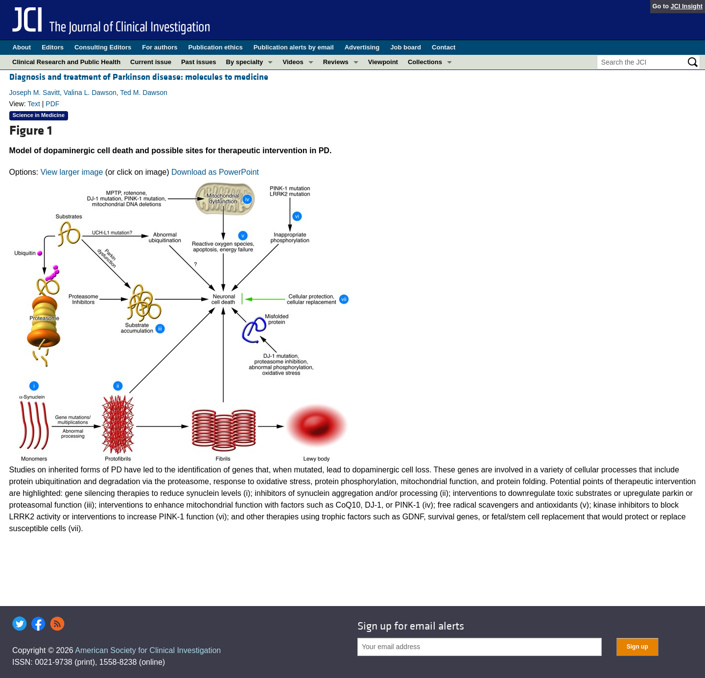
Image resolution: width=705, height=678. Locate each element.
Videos (292, 62)
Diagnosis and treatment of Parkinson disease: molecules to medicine (138, 77)
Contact (443, 47)
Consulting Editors (102, 47)
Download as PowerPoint (215, 172)
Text (33, 104)
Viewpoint (383, 62)
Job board (405, 47)
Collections (425, 62)
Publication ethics (215, 47)
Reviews (336, 62)
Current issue (150, 62)
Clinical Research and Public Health (66, 62)
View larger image (72, 172)
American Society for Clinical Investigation (148, 650)
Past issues (198, 62)
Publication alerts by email (294, 47)
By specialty (244, 62)
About (22, 47)
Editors (53, 47)
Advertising (362, 47)
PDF (52, 104)
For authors (159, 47)
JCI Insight (687, 6)
